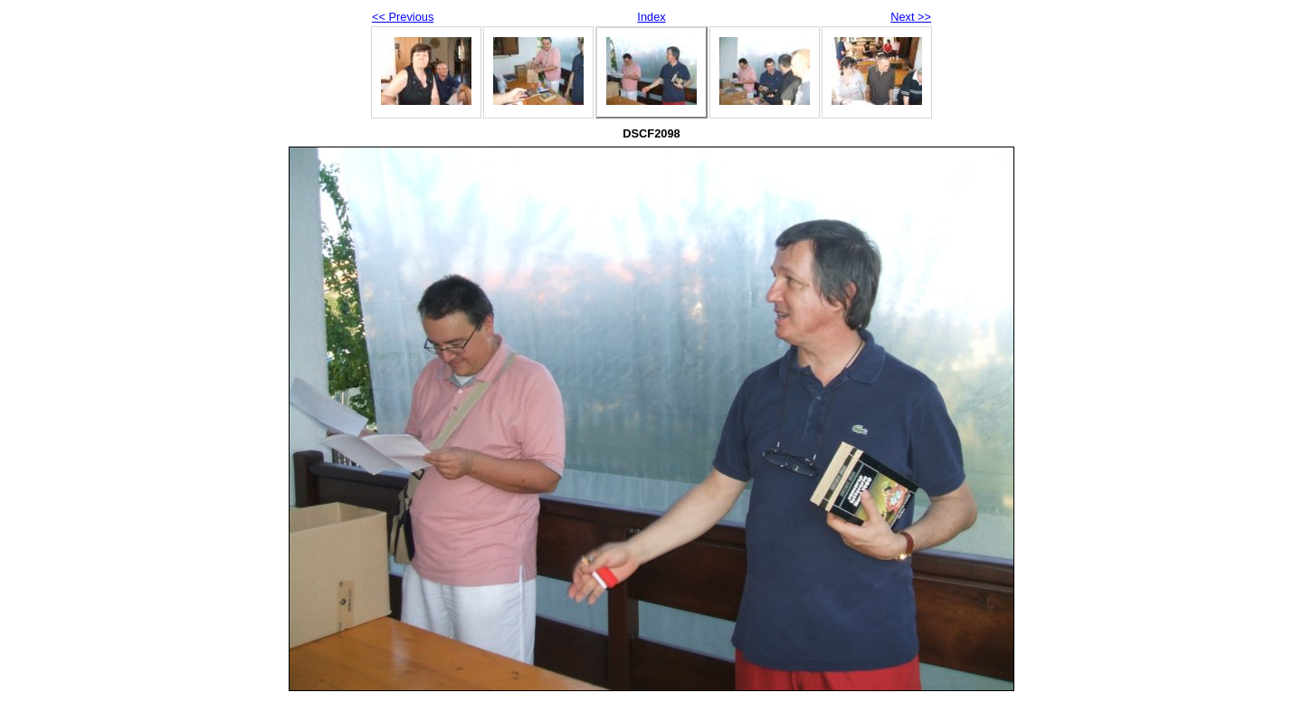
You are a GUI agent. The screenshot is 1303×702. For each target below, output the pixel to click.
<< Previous (402, 17)
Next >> (910, 17)
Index (651, 17)
